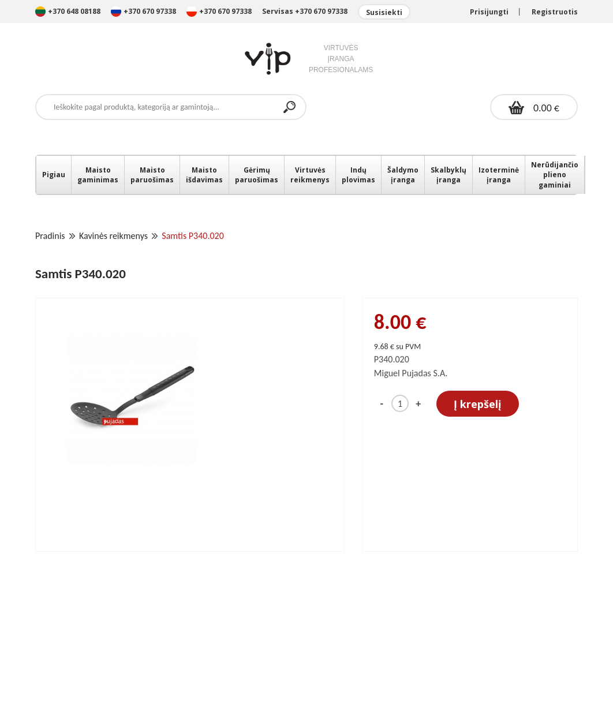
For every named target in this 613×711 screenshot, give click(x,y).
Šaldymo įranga (402, 175)
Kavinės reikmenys (113, 236)
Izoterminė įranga (499, 175)
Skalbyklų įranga (448, 175)
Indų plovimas (358, 175)
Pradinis (50, 236)
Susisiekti (384, 12)
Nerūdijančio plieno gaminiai (554, 174)
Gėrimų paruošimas (256, 175)
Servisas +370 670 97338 (304, 11)
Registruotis (555, 12)
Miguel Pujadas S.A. (411, 373)
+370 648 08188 (67, 11)
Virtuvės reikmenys (310, 175)
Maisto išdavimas (204, 175)
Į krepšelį (478, 404)
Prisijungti (489, 12)
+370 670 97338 (144, 11)
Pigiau (53, 174)
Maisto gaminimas (97, 175)
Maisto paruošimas (152, 175)
